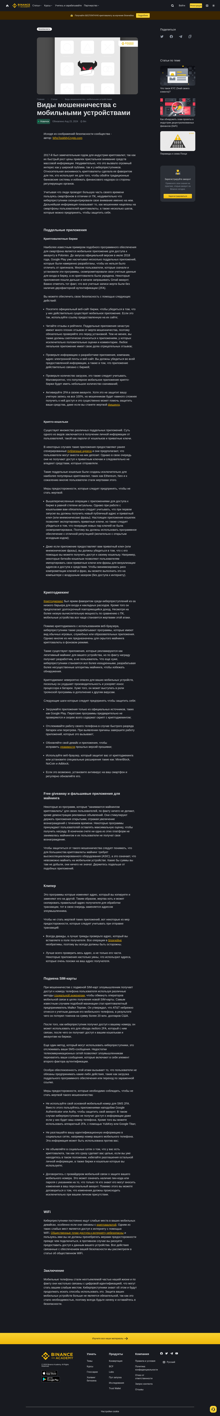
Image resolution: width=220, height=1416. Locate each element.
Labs (111, 1372)
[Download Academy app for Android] (51, 1380)
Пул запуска (115, 1377)
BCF (111, 1366)
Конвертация (115, 1361)
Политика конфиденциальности (146, 1368)
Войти (182, 5)
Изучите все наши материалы (110, 1338)
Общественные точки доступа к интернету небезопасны (87, 1232)
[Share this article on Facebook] (171, 36)
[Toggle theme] (213, 5)
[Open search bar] (171, 5)
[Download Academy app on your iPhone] (50, 1373)
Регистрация (196, 5)
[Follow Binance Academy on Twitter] (166, 1353)
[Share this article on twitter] (162, 36)
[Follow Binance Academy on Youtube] (176, 1353)
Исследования (116, 1383)
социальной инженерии (69, 995)
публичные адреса (79, 451)
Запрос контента (144, 1384)
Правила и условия (145, 1361)
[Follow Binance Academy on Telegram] (171, 1353)
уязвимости (67, 746)
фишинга (114, 404)
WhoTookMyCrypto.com (67, 137)
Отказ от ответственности (144, 1377)
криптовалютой (106, 1224)
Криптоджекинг (53, 601)
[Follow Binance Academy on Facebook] (161, 1353)
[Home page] (21, 5)
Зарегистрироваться (178, 196)
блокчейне (115, 940)
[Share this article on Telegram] (180, 36)
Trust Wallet (115, 1388)
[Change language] (207, 5)
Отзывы (139, 1389)
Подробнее (143, 15)
